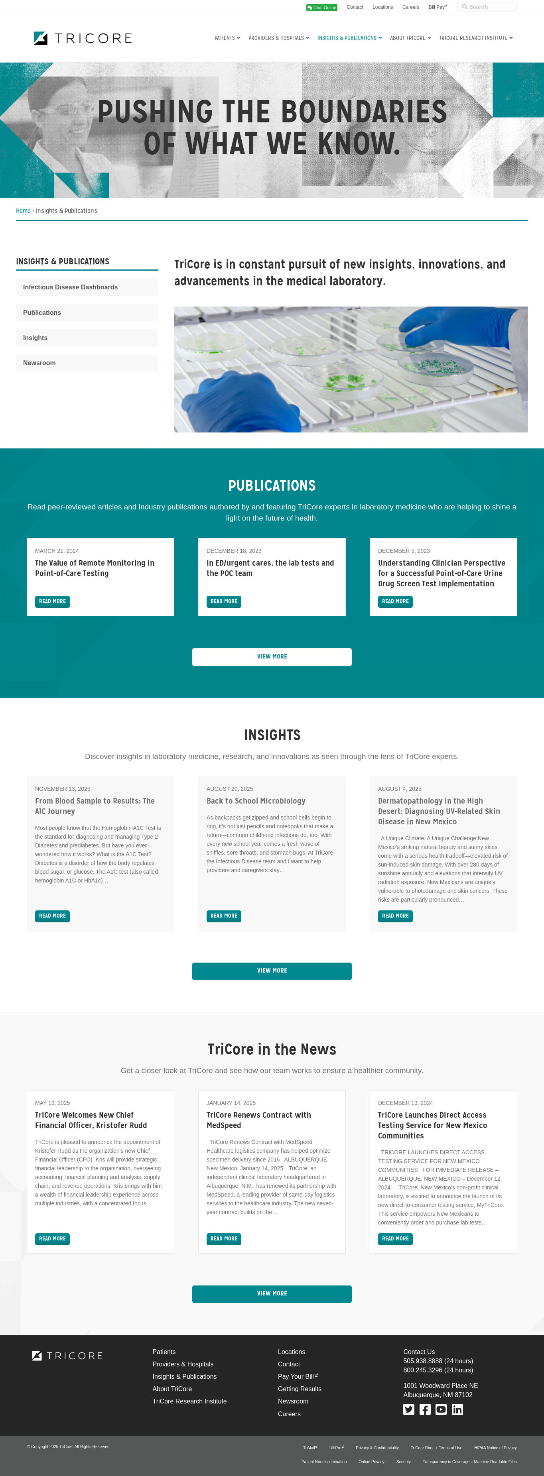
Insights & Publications (346, 38)
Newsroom (293, 1401)
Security (403, 1462)
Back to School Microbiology (256, 802)
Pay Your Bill (296, 1376)
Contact (355, 7)
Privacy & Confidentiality (377, 1448)
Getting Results (299, 1389)
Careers (411, 7)
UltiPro (335, 1448)
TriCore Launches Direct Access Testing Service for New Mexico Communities (432, 1126)
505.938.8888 (422, 1361)
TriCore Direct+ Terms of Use (436, 1448)
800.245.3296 (422, 1370)
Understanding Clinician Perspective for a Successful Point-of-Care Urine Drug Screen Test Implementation (441, 574)
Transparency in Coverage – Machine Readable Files (470, 1462)
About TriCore (408, 38)
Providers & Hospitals (276, 38)
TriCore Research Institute (473, 38)
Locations (383, 7)
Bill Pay (437, 7)
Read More (52, 602)
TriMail (309, 1448)
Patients (225, 38)
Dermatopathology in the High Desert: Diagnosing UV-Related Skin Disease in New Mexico (439, 812)
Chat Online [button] (321, 7)
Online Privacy (371, 1462)
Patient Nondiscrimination (324, 1462)
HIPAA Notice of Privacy (495, 1448)
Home (23, 211)
